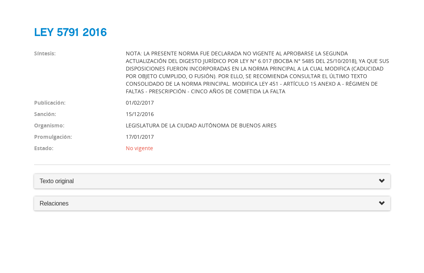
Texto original (57, 181)
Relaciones (212, 203)
